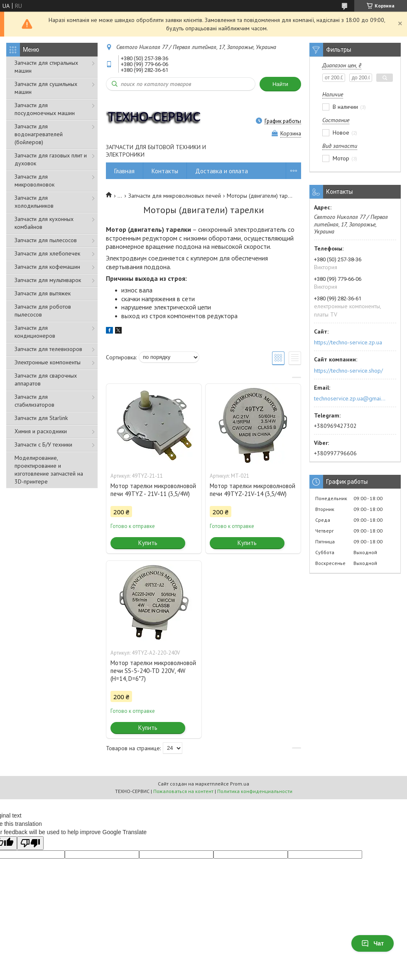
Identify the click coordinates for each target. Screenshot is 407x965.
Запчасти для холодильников (34, 201)
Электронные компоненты (48, 362)
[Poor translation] (30, 843)
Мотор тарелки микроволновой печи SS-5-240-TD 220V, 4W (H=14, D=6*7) (153, 671)
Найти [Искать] (280, 84)
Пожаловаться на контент (183, 791)
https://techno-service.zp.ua (348, 342)
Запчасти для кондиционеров (35, 331)
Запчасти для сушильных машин (46, 88)
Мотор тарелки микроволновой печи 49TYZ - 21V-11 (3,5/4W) (153, 490)
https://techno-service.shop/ (348, 370)
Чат (372, 943)
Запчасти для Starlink (41, 418)
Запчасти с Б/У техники (43, 444)
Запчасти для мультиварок (48, 280)
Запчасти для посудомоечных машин (45, 109)
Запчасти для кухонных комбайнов (44, 223)
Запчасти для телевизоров (48, 349)
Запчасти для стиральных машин (46, 66)
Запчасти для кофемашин (47, 266)
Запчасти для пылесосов (46, 240)
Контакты (165, 171)
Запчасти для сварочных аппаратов (46, 379)
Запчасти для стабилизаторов (34, 400)
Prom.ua (239, 784)
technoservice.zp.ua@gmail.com (350, 398)
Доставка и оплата (221, 171)
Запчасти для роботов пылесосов (43, 310)
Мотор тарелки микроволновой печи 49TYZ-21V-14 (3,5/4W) (252, 490)
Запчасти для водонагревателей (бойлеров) (39, 134)
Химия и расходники (41, 431)
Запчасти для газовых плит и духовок (51, 159)
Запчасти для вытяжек (43, 293)
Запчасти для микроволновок (34, 180)
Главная (124, 171)
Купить (147, 543)
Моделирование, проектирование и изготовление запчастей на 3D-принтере (49, 469)
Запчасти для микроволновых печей (174, 195)
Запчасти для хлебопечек (47, 253)
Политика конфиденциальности (254, 791)
